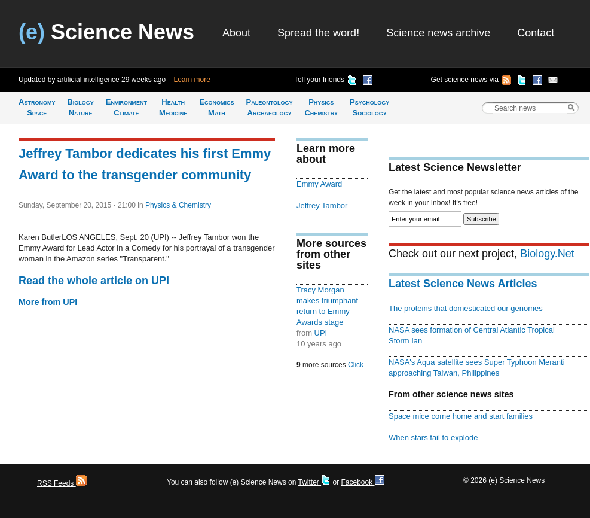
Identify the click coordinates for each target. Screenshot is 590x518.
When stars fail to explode (433, 437)
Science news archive (438, 33)
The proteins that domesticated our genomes (466, 308)
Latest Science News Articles (463, 284)
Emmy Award (319, 183)
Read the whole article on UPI (94, 281)
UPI (321, 332)
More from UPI (48, 302)
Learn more (192, 79)
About (236, 33)
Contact (535, 33)
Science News (106, 32)
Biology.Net (547, 254)
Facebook (362, 482)
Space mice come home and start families (461, 416)
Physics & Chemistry (178, 205)
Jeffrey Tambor (321, 205)
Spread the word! (318, 33)
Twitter (314, 482)
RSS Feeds (62, 483)
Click (355, 365)
